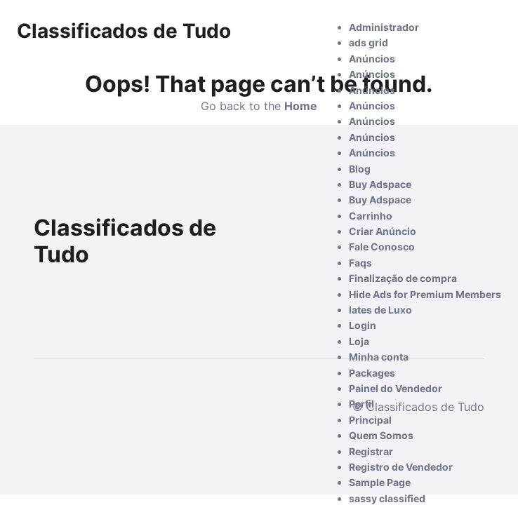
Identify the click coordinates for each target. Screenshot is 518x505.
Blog (360, 169)
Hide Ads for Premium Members (425, 294)
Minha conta (379, 357)
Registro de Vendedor (401, 467)
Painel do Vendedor (395, 388)
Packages (372, 373)
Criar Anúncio (382, 231)
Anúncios (372, 59)
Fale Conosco (382, 246)
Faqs (360, 263)
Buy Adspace (380, 184)
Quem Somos (381, 435)
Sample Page (380, 482)
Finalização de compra (403, 278)
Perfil (361, 404)
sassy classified (387, 498)
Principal (370, 420)
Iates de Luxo (380, 310)
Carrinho (370, 216)
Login (362, 325)
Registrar (371, 451)
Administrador (384, 27)
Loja (359, 341)
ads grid (368, 42)
